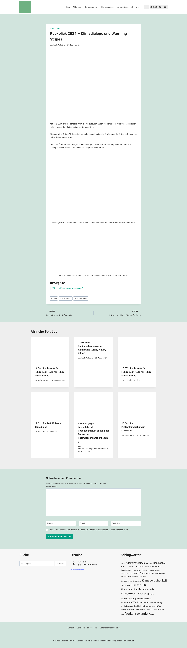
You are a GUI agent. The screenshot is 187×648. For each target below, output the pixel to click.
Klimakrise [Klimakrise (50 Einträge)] (125, 585)
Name (50, 523)
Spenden (81, 628)
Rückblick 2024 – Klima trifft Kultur (118, 312)
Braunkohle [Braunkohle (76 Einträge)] (159, 563)
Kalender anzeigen (77, 570)
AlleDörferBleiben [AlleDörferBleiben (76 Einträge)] (135, 563)
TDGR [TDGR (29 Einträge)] (122, 614)
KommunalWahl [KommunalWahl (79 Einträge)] (129, 602)
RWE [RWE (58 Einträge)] (162, 609)
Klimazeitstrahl (65, 298)
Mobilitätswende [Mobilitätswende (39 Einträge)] (127, 606)
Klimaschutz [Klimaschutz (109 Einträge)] (138, 585)
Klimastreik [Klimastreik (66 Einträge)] (148, 589)
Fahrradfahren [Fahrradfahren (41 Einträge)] (126, 573)
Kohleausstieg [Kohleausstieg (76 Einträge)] (128, 598)
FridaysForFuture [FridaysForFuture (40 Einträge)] (158, 573)
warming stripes (80, 298)
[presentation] (50, 350)
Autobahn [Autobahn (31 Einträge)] (149, 563)
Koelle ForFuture (59, 45)
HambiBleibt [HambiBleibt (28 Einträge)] (142, 577)
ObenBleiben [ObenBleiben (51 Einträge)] (140, 609)
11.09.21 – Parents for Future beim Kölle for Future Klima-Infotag (49, 372)
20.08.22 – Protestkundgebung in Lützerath (133, 427)
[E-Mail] (93, 523)
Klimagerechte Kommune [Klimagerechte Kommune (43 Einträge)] (131, 581)
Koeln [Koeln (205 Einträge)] (142, 594)
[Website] (126, 523)
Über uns (135, 7)
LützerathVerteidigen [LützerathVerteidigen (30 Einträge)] (156, 603)
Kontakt (71, 628)
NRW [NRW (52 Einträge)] (158, 606)
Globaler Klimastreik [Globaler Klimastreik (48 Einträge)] (129, 576)
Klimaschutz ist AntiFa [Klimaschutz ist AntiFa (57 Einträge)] (131, 589)
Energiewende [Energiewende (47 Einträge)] (126, 570)
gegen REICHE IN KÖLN (87, 565)
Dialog (54, 298)
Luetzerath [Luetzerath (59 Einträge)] (144, 602)
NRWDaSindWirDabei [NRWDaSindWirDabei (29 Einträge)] (127, 609)
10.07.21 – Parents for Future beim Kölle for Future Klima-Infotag (136, 372)
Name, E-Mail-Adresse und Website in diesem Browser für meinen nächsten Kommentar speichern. (88, 530)
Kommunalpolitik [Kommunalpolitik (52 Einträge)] (144, 598)
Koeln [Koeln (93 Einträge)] (150, 594)
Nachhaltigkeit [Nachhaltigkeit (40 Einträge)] (139, 606)
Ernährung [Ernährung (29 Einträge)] (151, 570)
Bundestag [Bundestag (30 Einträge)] (131, 567)
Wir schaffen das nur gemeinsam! (67, 288)
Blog (68, 7)
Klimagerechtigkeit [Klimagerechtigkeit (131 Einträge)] (154, 580)
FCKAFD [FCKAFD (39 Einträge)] (136, 573)
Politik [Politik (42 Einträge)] (156, 609)
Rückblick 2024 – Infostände (68, 312)
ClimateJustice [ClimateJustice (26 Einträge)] (139, 567)
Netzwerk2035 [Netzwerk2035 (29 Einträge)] (150, 606)
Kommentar (52, 486)
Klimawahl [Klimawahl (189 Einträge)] (128, 594)
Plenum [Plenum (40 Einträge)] (150, 610)
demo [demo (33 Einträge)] (147, 567)
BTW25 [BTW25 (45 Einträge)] (124, 567)
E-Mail (82, 523)
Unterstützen (123, 7)
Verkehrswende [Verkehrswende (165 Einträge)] (136, 614)
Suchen (60, 563)
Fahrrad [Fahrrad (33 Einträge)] (157, 570)
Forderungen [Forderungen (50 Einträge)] (145, 573)
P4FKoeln (128, 380)
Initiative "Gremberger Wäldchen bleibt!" (92, 449)
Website (116, 523)
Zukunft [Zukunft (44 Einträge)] (152, 614)
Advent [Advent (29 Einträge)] (123, 563)
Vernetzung (55, 29)
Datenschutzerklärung (109, 628)
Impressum (92, 628)
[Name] (61, 523)
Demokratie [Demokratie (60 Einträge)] (155, 566)
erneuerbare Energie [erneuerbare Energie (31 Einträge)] (140, 570)
